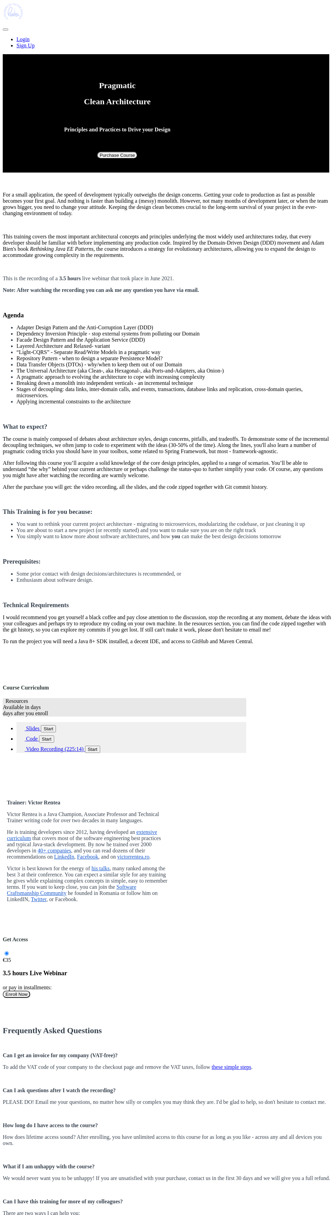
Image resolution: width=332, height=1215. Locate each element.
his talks (101, 868)
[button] (5, 29)
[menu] (166, 42)
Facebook (87, 857)
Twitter (38, 899)
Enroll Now (16, 994)
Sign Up (25, 45)
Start (48, 728)
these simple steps (231, 1067)
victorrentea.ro (133, 857)
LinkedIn (64, 857)
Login (22, 39)
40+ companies (54, 850)
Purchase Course (117, 155)
